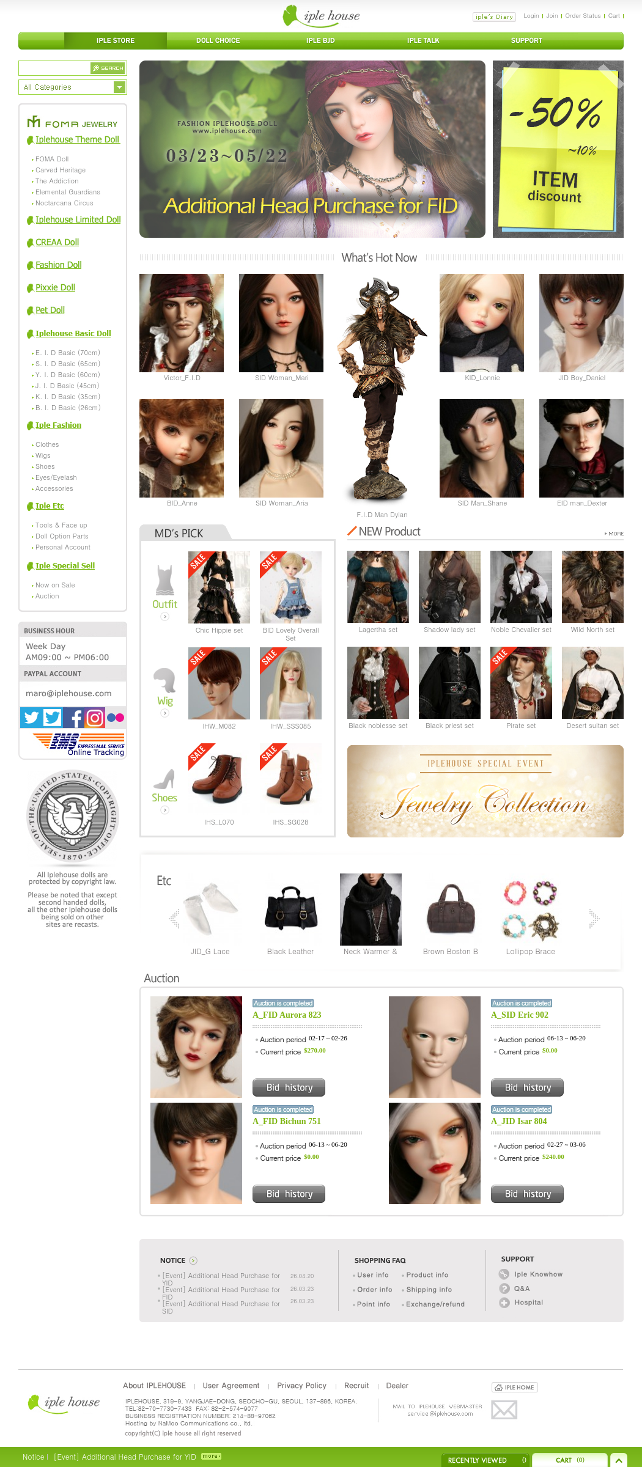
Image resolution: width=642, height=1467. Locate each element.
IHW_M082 (218, 725)
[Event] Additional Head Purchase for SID (221, 1307)
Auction (47, 595)
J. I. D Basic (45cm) (67, 385)
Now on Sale (55, 584)
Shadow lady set (449, 629)
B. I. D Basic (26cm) (68, 407)
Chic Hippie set (219, 629)
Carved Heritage (60, 169)
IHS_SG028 (291, 821)
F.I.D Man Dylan (381, 514)
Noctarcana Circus (64, 202)
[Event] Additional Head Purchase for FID (221, 1293)
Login (531, 15)
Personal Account (62, 546)
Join (552, 15)
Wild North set (593, 629)
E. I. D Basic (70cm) (67, 352)
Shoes (45, 466)
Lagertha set (378, 629)
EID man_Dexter (582, 502)
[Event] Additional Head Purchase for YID (221, 1279)
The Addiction (56, 180)
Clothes (47, 444)
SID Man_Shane (482, 502)
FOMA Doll (51, 158)
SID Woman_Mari (282, 377)
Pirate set (521, 725)
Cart (614, 15)
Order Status (583, 15)
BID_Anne (182, 502)
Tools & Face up (61, 524)
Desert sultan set (593, 725)
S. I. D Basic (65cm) (67, 363)
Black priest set (450, 725)
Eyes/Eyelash (56, 477)
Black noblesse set (378, 725)
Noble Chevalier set (521, 629)
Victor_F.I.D (182, 377)
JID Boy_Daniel (582, 377)
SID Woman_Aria (282, 502)
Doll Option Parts (62, 535)
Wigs (43, 455)
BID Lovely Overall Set (291, 633)
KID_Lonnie (482, 377)
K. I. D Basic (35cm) (68, 396)
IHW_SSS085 (290, 725)
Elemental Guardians (67, 191)
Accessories (54, 488)
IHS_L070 (219, 821)
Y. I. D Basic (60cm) (67, 374)
